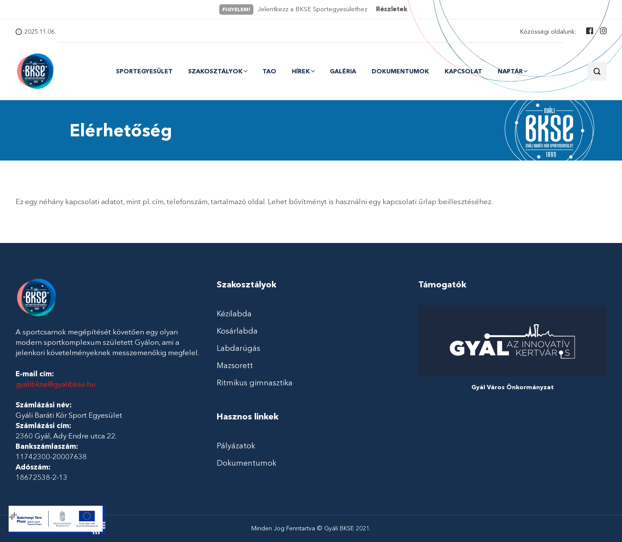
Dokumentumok (400, 72)
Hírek (301, 71)
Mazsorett (235, 365)
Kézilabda (234, 313)
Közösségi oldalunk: (548, 31)
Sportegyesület (144, 72)
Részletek (391, 9)
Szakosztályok (215, 71)
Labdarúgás (238, 348)
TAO (269, 72)
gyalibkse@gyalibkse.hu (56, 384)
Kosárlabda (237, 331)
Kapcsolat (463, 72)
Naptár (510, 71)
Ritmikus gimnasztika (255, 383)
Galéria (343, 72)
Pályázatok (236, 446)
